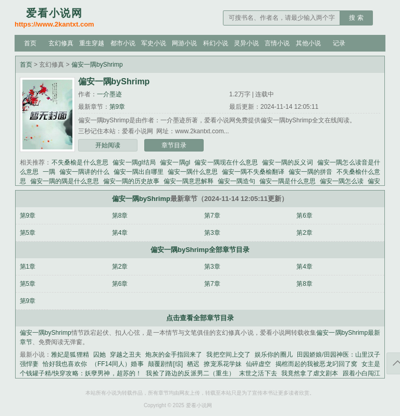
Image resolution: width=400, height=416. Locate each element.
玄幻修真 (60, 43)
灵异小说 (246, 43)
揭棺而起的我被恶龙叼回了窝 (317, 364)
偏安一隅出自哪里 (139, 171)
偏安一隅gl (175, 162)
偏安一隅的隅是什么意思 (64, 181)
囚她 (99, 354)
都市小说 (122, 43)
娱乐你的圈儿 (274, 354)
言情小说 (277, 43)
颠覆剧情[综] (165, 364)
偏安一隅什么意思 (193, 171)
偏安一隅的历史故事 (131, 181)
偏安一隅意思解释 (189, 181)
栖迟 (193, 364)
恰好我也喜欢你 (65, 364)
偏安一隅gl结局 (134, 162)
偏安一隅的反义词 (287, 162)
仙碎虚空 (258, 364)
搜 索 (356, 17)
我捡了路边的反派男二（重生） (190, 373)
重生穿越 (91, 43)
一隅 (49, 171)
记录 (339, 43)
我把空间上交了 (228, 354)
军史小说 (153, 43)
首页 (30, 43)
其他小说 (308, 43)
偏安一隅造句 (236, 181)
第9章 (117, 106)
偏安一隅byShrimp (97, 64)
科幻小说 (215, 43)
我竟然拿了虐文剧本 (310, 373)
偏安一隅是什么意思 (287, 181)
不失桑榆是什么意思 (80, 162)
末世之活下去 (258, 373)
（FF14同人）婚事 (117, 364)
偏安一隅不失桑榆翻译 (253, 171)
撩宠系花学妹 (223, 364)
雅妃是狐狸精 (70, 354)
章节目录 (173, 145)
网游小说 (184, 43)
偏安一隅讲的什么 (84, 171)
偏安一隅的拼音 (310, 171)
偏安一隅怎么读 (342, 181)
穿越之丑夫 (126, 354)
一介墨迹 (109, 94)
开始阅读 (107, 145)
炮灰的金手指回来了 (173, 354)
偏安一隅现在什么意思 (226, 162)
